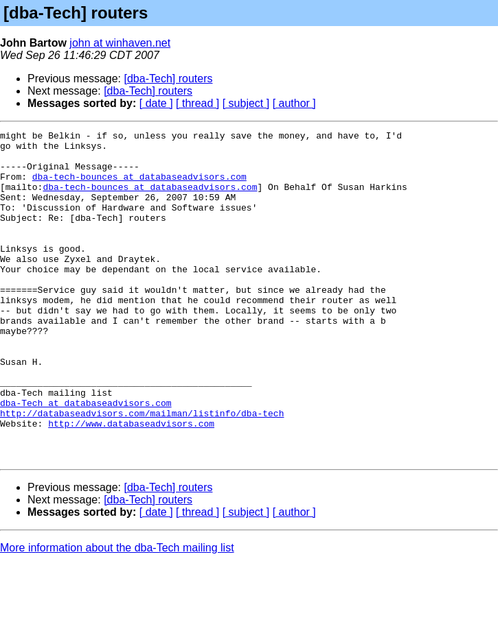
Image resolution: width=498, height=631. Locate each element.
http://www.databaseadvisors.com (131, 483)
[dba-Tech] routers (168, 78)
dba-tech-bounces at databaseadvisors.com (139, 186)
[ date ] (156, 103)
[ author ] (294, 103)
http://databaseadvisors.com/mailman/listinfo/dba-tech (142, 470)
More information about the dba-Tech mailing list (117, 613)
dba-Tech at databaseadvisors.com (86, 458)
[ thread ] (197, 103)
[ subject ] (246, 103)
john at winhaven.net (119, 43)
